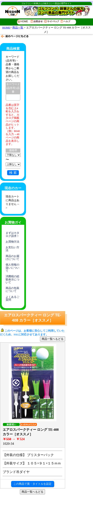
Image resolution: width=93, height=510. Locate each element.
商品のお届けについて (12, 257)
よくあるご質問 (12, 298)
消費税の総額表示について (12, 279)
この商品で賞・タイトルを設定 (32, 483)
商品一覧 (17, 27)
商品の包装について (12, 289)
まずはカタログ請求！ (12, 234)
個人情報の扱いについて (12, 267)
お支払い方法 (12, 249)
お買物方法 (12, 241)
